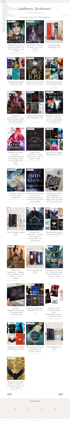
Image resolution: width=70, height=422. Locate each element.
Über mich (4, 1)
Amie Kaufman (10, 53)
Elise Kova (9, 199)
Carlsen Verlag (14, 316)
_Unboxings (4, 17)
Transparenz (35, 420)
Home (3, 0)
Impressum (30, 420)
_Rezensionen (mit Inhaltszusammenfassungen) (12, 9)
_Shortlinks (4, 3)
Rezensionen (5, 5)
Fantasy (29, 51)
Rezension (13, 54)
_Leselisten (4, 18)
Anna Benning (52, 203)
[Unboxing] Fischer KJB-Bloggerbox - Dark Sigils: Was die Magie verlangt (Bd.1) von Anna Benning (54, 197)
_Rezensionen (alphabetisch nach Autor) (11, 8)
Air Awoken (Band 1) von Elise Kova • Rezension (16, 195)
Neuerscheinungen (54, 88)
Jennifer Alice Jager (15, 164)
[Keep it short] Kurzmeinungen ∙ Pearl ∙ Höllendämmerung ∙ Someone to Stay (54, 312)
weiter (60, 394)
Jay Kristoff (16, 53)
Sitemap (40, 420)
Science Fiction (18, 54)
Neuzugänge (54, 49)
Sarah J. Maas (58, 278)
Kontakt (4, 31)
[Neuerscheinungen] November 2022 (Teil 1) (35, 118)
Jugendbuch (21, 53)
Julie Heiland (48, 318)
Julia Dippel (37, 242)
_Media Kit (4, 4)
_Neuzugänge (5, 19)
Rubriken (4, 13)
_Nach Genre (5, 10)
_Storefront (5, 27)
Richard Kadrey (56, 319)
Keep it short (54, 318)
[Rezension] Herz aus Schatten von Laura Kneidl (35, 47)
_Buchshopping (5, 28)
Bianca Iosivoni (29, 203)
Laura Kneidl (39, 51)
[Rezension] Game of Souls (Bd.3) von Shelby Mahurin (35, 349)
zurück (9, 394)
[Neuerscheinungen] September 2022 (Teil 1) (15, 349)
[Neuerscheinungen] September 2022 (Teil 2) (35, 310)
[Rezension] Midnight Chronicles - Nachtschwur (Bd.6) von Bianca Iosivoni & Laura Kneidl (35, 197)
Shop (3, 26)
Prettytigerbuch (7, 420)
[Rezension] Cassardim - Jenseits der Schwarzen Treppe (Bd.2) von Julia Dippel (35, 236)
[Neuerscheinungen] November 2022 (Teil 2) (54, 84)
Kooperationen (5, 12)
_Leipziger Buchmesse (7, 24)
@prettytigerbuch (35, 401)
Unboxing (57, 203)
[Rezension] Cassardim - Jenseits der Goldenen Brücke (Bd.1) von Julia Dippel (15, 274)
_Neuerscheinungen (6, 14)
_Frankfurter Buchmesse (7, 23)
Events (3, 22)
